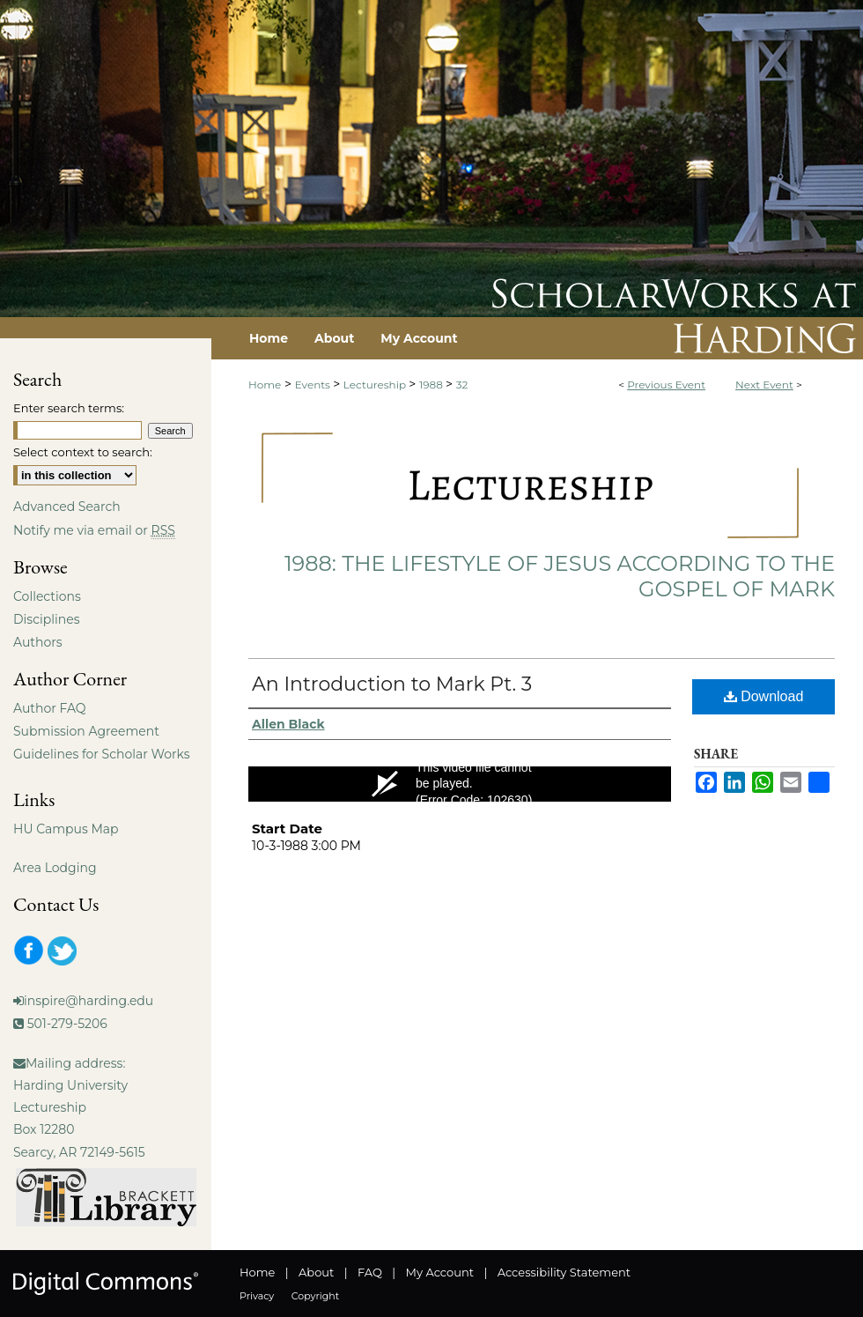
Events (314, 384)
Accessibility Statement (564, 1272)
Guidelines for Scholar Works (101, 754)
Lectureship (376, 384)
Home (264, 384)
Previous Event (666, 384)
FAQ (370, 1272)
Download (764, 696)
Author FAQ (49, 708)
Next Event (764, 384)
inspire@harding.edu (88, 1001)
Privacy (257, 1296)
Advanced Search (67, 506)
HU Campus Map (66, 829)
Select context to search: (82, 452)
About (316, 1272)
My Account (440, 1272)
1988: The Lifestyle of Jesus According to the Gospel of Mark (559, 576)
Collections (47, 596)
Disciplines (46, 619)
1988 (432, 384)
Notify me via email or (94, 530)
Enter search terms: (68, 408)
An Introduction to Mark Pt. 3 (392, 684)
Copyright (315, 1296)
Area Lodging (54, 868)
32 (462, 384)
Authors (38, 642)
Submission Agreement (86, 731)
